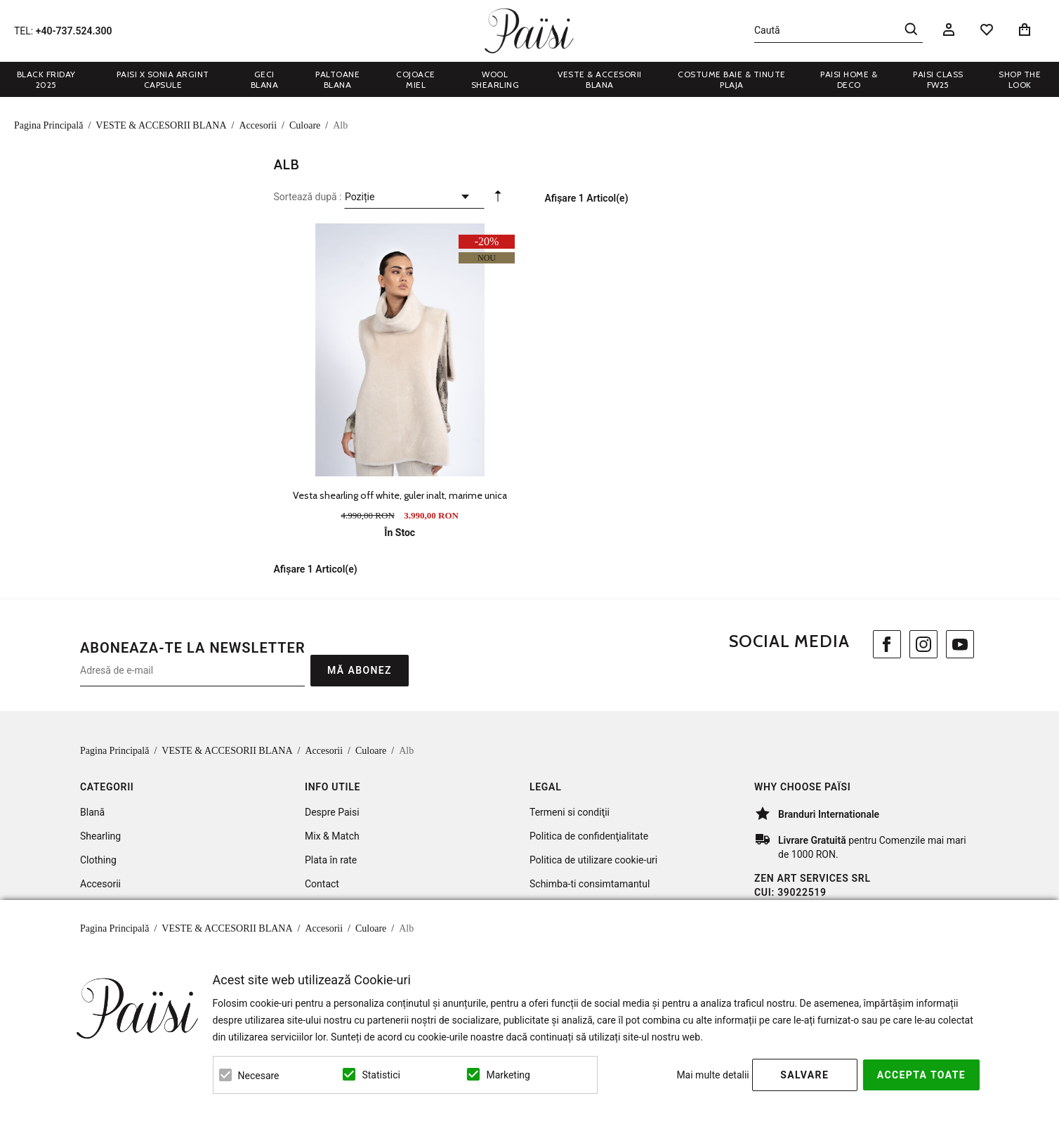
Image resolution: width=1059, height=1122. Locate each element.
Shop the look (1020, 79)
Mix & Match (332, 836)
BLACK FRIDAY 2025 (46, 79)
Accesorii (100, 883)
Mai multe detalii (712, 1075)
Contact (322, 883)
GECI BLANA (265, 79)
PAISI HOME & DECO (848, 79)
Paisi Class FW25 (938, 79)
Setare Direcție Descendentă (498, 199)
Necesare (258, 1075)
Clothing (98, 860)
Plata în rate (331, 860)
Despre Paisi (332, 812)
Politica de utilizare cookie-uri (593, 860)
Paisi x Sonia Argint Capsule (163, 79)
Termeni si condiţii (570, 812)
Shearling (100, 836)
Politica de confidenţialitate (589, 836)
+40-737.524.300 (74, 31)
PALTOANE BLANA (337, 79)
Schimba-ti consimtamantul (590, 883)
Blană (92, 812)
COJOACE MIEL (415, 79)
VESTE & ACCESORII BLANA (600, 79)
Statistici (381, 1075)
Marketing (508, 1075)
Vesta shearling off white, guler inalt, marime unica (400, 495)
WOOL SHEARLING (495, 79)
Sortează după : (308, 196)
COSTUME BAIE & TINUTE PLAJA (732, 79)
